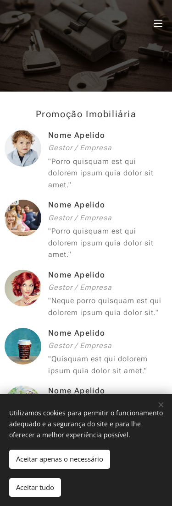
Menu (158, 23)
